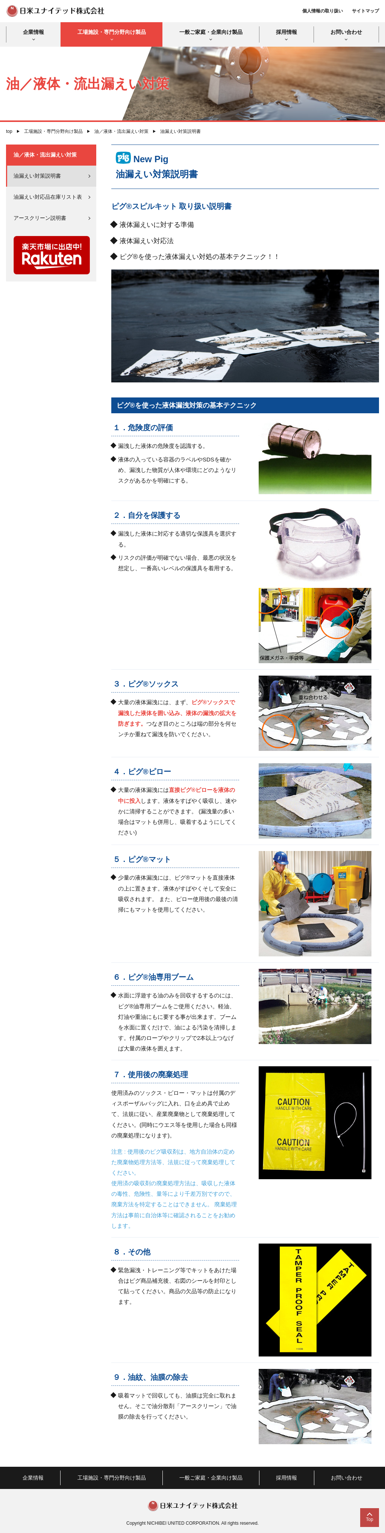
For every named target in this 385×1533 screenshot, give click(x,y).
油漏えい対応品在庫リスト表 (48, 197)
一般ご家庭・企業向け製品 (211, 32)
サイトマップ (365, 11)
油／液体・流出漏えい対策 (121, 131)
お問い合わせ (346, 32)
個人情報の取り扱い (322, 11)
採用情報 (286, 32)
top (9, 131)
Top (369, 1519)
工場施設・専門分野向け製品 (111, 32)
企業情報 (33, 32)
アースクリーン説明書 (40, 218)
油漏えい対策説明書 (37, 176)
